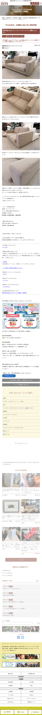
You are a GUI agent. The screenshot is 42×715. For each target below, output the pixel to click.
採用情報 (31, 691)
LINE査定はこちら (9, 375)
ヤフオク (5, 274)
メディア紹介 (10, 695)
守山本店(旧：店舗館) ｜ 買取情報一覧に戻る (21, 380)
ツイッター (5, 280)
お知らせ (31, 695)
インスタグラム (6, 286)
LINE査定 (5, 261)
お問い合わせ (10, 702)
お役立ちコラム (10, 698)
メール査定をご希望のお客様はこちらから (13, 268)
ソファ (4, 36)
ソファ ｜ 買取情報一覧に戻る (21, 384)
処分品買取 (10, 682)
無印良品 (10, 36)
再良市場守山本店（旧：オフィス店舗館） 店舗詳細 (14, 292)
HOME (3, 17)
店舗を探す (8, 17)
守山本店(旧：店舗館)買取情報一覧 (30, 17)
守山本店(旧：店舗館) (17, 17)
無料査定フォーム (31, 702)
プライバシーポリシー (31, 698)
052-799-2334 (10, 225)
